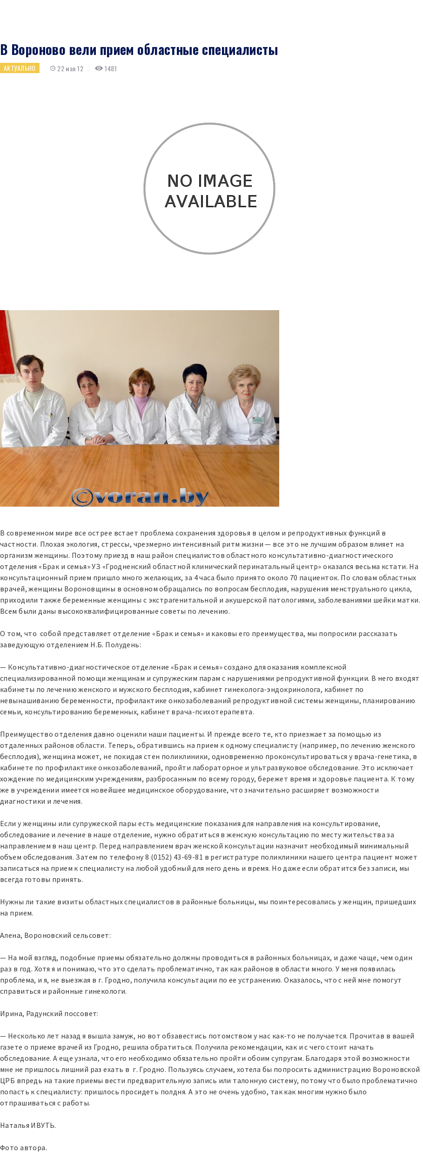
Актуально (20, 68)
